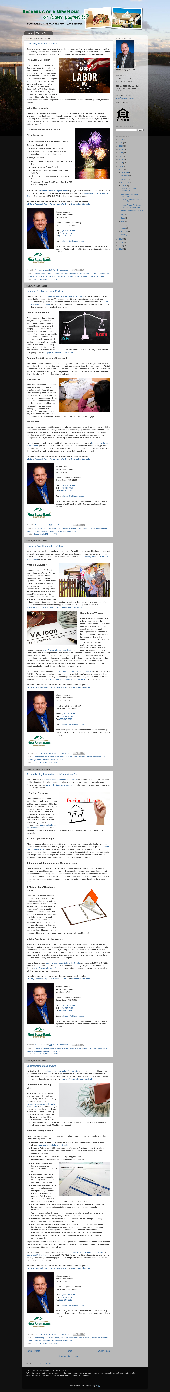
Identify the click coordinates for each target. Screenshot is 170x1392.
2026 (121, 139)
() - (65, 236)
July (123, 215)
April (123, 225)
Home (29, 33)
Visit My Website (43, 33)
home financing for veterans (43, 757)
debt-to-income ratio (40, 528)
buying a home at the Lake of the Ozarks (63, 963)
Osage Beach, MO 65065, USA (46, 279)
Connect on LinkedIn (80, 204)
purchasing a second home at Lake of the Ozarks (85, 276)
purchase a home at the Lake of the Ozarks (72, 671)
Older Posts (104, 1351)
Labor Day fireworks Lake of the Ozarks (47, 274)
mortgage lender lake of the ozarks (47, 1051)
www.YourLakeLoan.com (125, 98)
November (125, 176)
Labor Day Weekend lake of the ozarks (78, 274)
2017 (121, 169)
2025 (121, 143)
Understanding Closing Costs (41, 1066)
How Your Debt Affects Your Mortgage (46, 291)
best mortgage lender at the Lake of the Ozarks (67, 679)
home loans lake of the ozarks (66, 757)
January (124, 235)
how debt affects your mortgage (95, 528)
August (124, 186)
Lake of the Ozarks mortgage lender (53, 191)
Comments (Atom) (44, 1363)
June (123, 218)
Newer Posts (33, 1351)
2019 (121, 163)
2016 (121, 239)
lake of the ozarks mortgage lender (52, 276)
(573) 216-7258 (66, 233)
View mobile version (68, 1356)
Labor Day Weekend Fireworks (42, 43)
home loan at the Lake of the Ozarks (53, 1145)
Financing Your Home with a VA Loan (45, 546)
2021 (121, 156)
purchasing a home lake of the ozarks (41, 760)
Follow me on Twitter (59, 204)
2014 (121, 246)
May (123, 221)
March (123, 228)
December (125, 172)
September (125, 182)
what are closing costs (63, 1340)
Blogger (99, 1386)
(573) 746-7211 (68, 230)
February (124, 231)
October (124, 179)
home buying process (40, 1048)
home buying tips (56, 1048)
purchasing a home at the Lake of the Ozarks (59, 1071)
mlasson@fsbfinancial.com (73, 241)
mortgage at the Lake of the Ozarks (58, 352)
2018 (121, 166)
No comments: (63, 270)
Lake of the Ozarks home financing (48, 968)
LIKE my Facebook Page (37, 204)
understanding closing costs (43, 1340)
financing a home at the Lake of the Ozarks (66, 296)
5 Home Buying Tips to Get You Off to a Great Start (52, 774)
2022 (121, 153)
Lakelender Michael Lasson (38, 1255)
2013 (121, 249)
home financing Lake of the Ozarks (45, 1338)
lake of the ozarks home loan (38, 531)
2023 (121, 149)
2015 (121, 242)
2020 (121, 159)
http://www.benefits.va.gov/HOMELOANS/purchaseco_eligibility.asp (55, 607)
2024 (121, 146)
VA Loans (59, 760)
